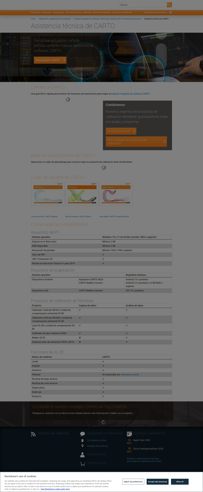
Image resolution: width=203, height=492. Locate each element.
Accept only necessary (157, 486)
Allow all (179, 486)
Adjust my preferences (133, 486)
